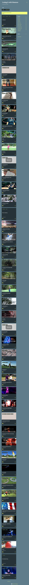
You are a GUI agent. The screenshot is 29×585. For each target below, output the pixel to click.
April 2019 (19, 21)
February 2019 (19, 24)
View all (3, 13)
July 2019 (19, 17)
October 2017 (19, 29)
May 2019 (19, 20)
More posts (8, 581)
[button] (15, 25)
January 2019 (19, 25)
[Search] (26, 2)
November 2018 (20, 28)
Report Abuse (19, 36)
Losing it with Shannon (10, 2)
